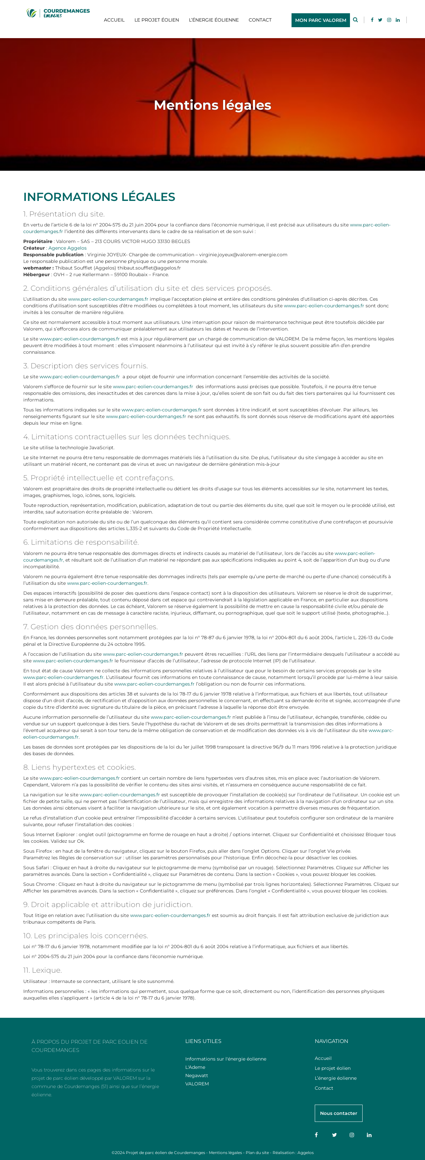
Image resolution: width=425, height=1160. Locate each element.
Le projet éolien (156, 20)
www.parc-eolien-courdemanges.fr (108, 299)
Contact (260, 20)
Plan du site (257, 1152)
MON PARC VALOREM (320, 20)
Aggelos (306, 1152)
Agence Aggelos (67, 248)
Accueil (114, 20)
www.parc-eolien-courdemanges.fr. (64, 677)
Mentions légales (225, 1152)
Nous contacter (338, 1113)
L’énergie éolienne (214, 20)
